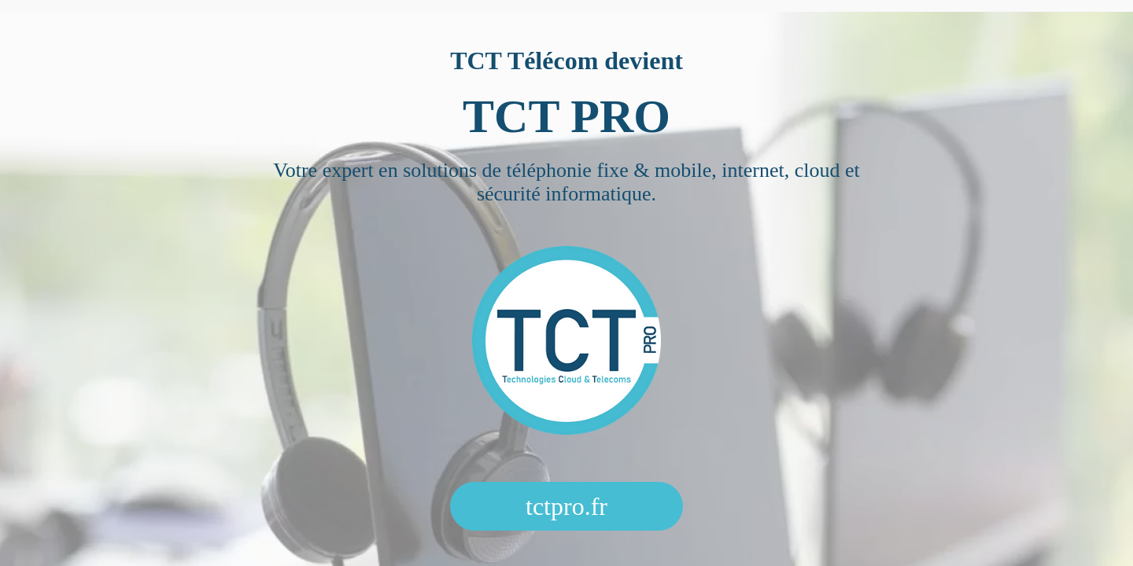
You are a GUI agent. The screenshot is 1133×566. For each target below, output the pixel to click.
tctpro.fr (566, 506)
